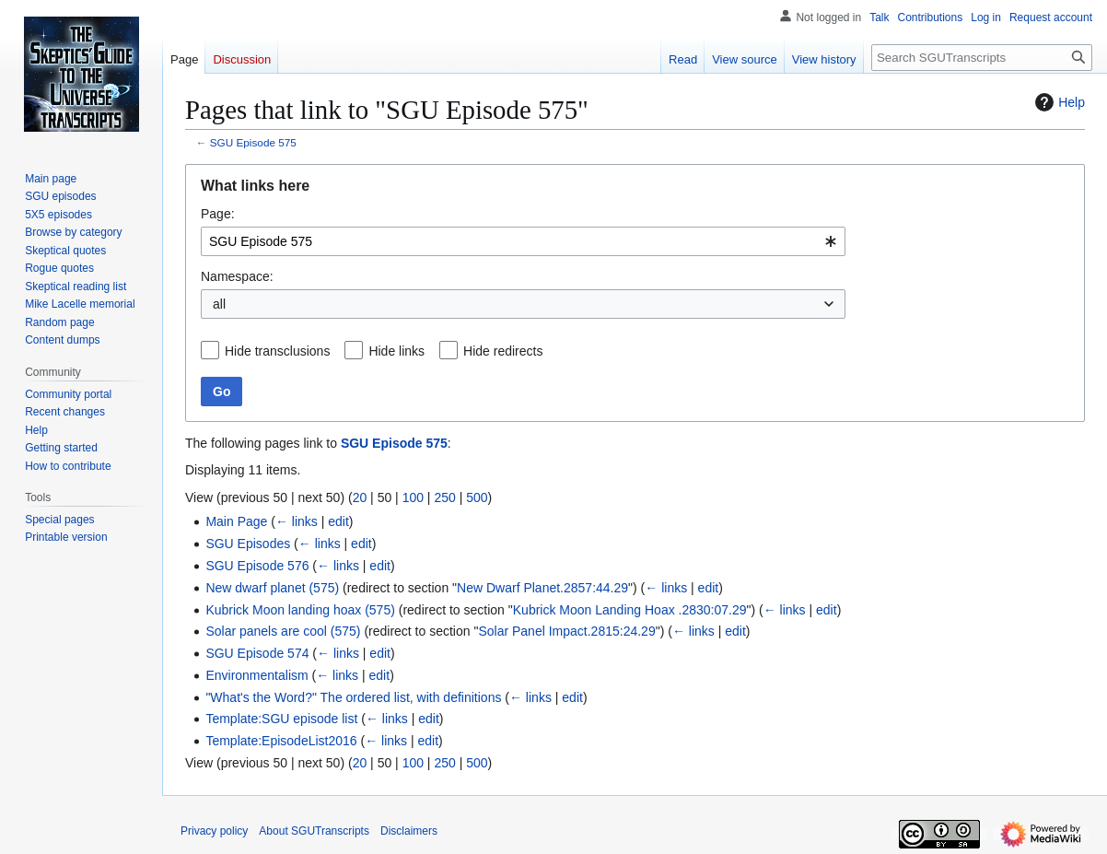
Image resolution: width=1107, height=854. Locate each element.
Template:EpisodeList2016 (280, 740)
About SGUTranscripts (314, 831)
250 (444, 497)
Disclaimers (408, 831)
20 (360, 497)
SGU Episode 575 (253, 142)
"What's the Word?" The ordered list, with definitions (353, 697)
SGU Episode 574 (257, 653)
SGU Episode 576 (257, 565)
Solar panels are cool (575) (282, 631)
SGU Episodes (247, 543)
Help (1058, 102)
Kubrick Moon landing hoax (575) (299, 609)
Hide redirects (502, 351)
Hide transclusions (277, 351)
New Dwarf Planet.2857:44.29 (542, 587)
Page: (218, 213)
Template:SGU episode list (281, 718)
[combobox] (523, 241)
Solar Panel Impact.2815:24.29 (566, 631)
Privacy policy (214, 831)
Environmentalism (256, 675)
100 (413, 497)
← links (296, 521)
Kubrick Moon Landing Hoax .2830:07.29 (630, 609)
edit (338, 521)
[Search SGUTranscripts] (981, 57)
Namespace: (237, 276)
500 (476, 497)
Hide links (396, 351)
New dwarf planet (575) (272, 587)
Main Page (236, 521)
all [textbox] (219, 304)
